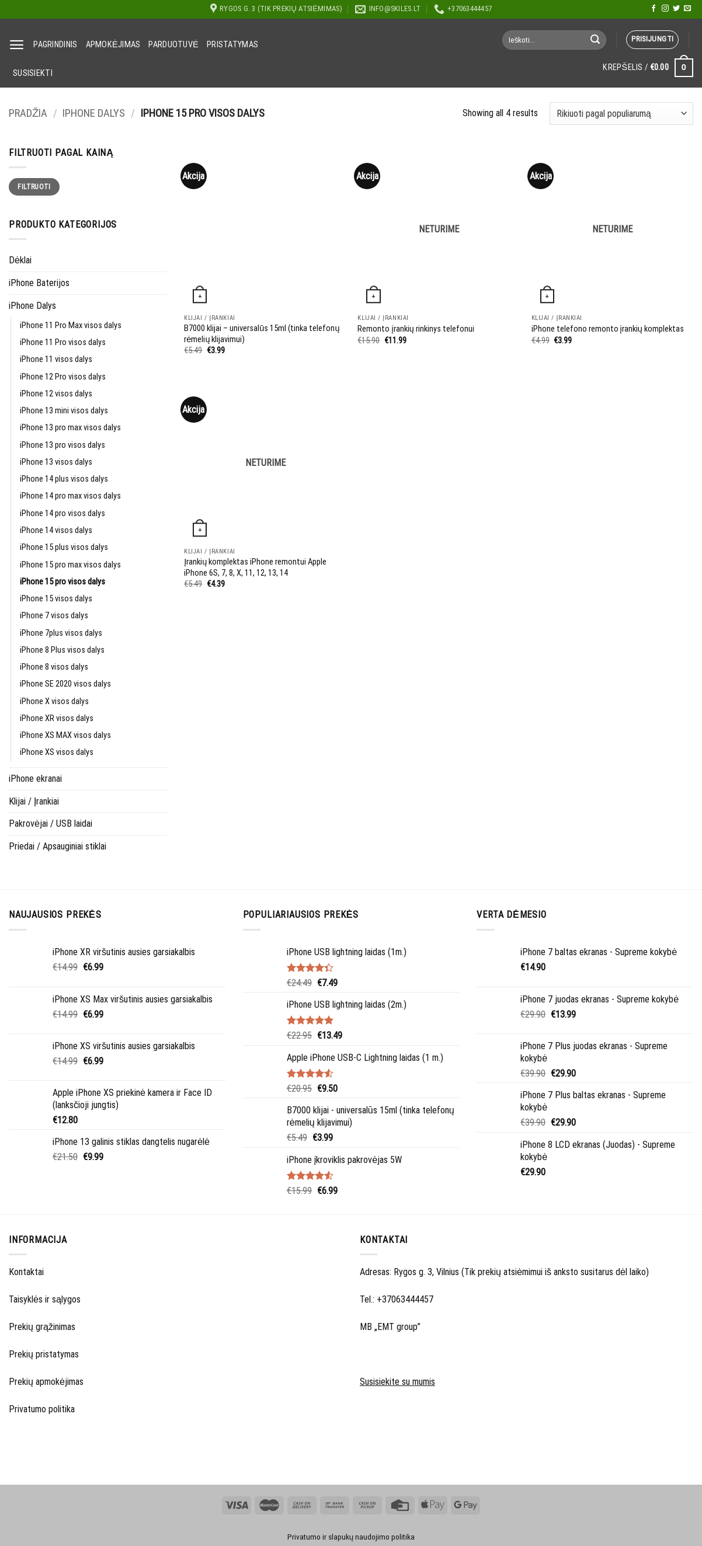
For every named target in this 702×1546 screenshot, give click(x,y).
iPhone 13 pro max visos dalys (70, 428)
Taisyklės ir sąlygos (45, 1299)
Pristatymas (232, 45)
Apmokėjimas (113, 45)
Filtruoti (34, 187)
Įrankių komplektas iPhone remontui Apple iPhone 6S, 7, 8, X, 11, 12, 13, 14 (255, 567)
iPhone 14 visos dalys (56, 530)
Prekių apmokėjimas (46, 1381)
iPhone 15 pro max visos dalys (70, 565)
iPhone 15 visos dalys (56, 599)
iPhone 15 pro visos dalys (62, 582)
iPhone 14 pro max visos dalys (70, 496)
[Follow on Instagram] (665, 9)
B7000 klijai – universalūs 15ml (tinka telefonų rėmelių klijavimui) (261, 333)
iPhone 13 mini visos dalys (64, 411)
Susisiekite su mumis (397, 1381)
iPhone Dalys (93, 113)
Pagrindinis (55, 45)
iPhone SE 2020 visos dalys (65, 684)
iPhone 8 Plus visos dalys (62, 650)
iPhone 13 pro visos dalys (62, 445)
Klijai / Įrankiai (34, 801)
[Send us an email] (687, 9)
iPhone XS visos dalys (56, 752)
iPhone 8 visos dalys (54, 667)
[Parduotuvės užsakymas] (621, 113)
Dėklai (20, 260)
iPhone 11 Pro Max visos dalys (70, 325)
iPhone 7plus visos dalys (61, 633)
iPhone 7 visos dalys (54, 616)
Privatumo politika (42, 1409)
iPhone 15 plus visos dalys (64, 547)
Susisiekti (33, 73)
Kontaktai (26, 1271)
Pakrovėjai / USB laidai (50, 823)
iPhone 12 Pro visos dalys (63, 377)
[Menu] (17, 44)
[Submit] (595, 40)
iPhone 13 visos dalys (56, 462)
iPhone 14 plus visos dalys (64, 479)
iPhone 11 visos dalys (56, 359)
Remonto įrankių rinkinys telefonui (415, 329)
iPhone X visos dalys (54, 701)
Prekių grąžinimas (42, 1326)
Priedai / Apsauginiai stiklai (57, 846)
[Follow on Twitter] (676, 9)
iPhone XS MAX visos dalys (65, 735)
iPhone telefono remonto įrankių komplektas (607, 329)
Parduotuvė (173, 45)
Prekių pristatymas (44, 1354)
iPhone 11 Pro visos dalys (63, 342)
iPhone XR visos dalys (56, 718)
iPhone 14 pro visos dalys (62, 513)
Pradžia (28, 113)
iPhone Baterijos (39, 282)
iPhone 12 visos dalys (56, 394)
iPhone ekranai (35, 778)
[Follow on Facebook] (653, 9)
